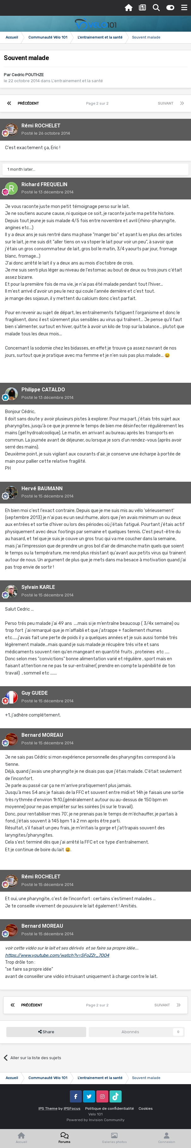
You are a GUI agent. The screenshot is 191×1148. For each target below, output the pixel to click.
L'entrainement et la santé (77, 80)
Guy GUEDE (34, 693)
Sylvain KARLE (38, 587)
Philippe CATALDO (43, 390)
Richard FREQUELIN (44, 184)
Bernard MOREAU (42, 735)
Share (46, 1032)
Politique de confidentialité (109, 1108)
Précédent (28, 103)
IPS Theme (48, 1108)
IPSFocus (72, 1108)
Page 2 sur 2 (98, 103)
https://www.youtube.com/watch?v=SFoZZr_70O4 (57, 955)
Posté (45, 133)
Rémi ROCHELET (41, 126)
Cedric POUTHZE (28, 74)
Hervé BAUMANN (42, 488)
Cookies (146, 1108)
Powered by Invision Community (96, 1120)
